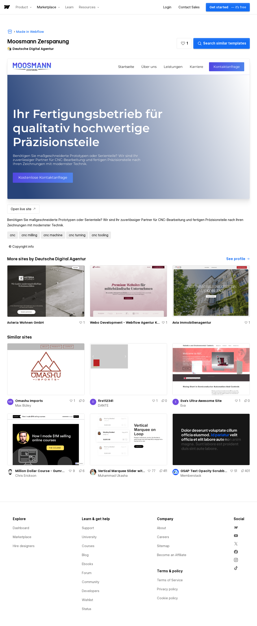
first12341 (105, 401)
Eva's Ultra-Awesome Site (201, 401)
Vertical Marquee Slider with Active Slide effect (122, 471)
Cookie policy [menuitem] (167, 598)
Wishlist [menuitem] (87, 600)
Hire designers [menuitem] (24, 546)
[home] (6, 7)
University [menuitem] (89, 537)
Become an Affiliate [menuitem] (171, 555)
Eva (183, 405)
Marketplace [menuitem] (22, 537)
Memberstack (191, 475)
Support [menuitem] (88, 528)
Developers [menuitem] (90, 591)
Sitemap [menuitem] (163, 546)
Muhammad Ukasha (113, 475)
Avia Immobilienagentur (191, 322)
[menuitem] (236, 527)
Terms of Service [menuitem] (170, 580)
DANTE (103, 405)
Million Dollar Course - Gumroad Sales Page (41, 471)
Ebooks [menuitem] (87, 564)
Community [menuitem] (90, 582)
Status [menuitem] (86, 609)
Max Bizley (23, 405)
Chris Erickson (25, 475)
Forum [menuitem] (86, 573)
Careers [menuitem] (163, 537)
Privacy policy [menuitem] (167, 589)
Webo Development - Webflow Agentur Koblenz (125, 322)
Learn (69, 7)
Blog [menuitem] (85, 555)
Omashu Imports (29, 401)
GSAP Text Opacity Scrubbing (204, 471)
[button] (23, 7)
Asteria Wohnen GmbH (25, 322)
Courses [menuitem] (88, 546)
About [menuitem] (161, 528)
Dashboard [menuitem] (21, 528)
